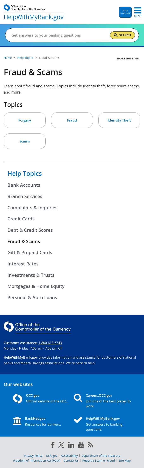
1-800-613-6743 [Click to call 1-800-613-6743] (50, 343)
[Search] (122, 35)
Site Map (125, 460)
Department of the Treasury (100, 456)
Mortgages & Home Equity (36, 286)
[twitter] (61, 445)
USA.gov (51, 456)
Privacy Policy (33, 456)
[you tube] (81, 445)
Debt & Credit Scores (30, 230)
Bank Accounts (23, 185)
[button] (125, 12)
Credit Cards (21, 219)
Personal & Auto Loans (32, 297)
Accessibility (69, 456)
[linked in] (71, 445)
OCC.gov (32, 395)
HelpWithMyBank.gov (103, 418)
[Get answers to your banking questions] (55, 35)
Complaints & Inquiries (32, 208)
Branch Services (24, 196)
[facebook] (52, 445)
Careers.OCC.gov (99, 395)
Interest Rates (23, 264)
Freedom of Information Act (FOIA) (36, 460)
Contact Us (71, 460)
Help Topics (24, 173)
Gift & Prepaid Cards (29, 252)
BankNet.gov (35, 418)
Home (8, 58)
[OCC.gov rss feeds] (90, 445)
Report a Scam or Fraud (98, 460)
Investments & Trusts (30, 275)
